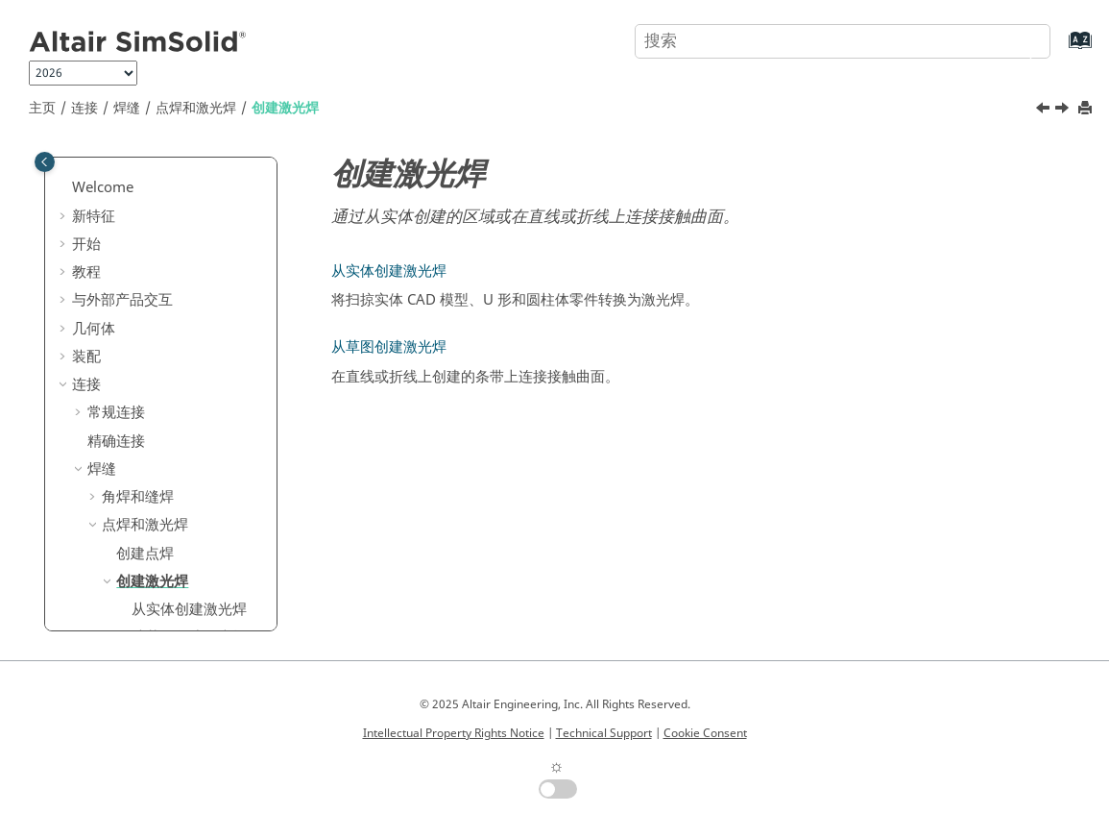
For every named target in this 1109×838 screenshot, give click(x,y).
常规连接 (116, 235)
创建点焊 (145, 376)
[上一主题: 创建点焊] (1044, 110)
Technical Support (604, 733)
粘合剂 (109, 488)
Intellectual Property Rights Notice (453, 733)
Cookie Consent (705, 733)
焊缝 (126, 108)
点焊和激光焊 (196, 108)
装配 (86, 179)
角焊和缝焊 (138, 320)
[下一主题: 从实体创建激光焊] (1064, 110)
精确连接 (116, 264)
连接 (84, 108)
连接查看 (116, 544)
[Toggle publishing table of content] (45, 162)
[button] (64, 180)
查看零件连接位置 (145, 572)
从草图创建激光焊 (189, 460)
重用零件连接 (130, 629)
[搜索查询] (842, 41)
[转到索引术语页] (1060, 49)
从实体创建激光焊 (189, 432)
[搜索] (1016, 39)
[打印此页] (1087, 109)
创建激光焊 (285, 108)
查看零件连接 (130, 600)
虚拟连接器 (123, 517)
